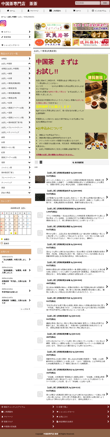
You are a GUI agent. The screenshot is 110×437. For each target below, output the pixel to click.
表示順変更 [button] (78, 163)
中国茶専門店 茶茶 (51, 434)
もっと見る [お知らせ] (25, 309)
